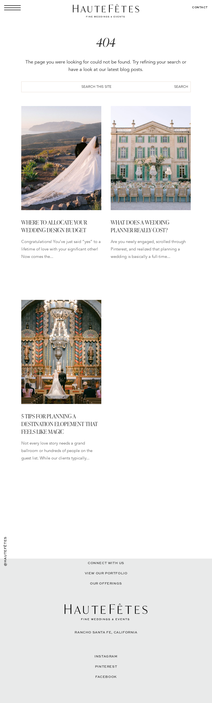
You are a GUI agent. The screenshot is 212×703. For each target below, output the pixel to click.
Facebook (106, 676)
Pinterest (106, 666)
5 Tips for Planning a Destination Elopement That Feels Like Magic (59, 423)
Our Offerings (106, 583)
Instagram (105, 656)
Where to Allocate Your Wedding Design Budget (54, 226)
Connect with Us (106, 563)
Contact (200, 7)
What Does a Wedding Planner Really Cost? (140, 226)
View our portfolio (106, 573)
